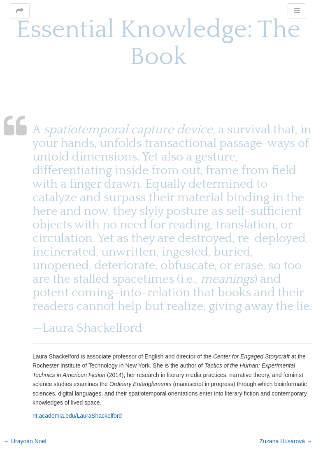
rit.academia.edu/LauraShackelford (77, 415)
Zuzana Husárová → (286, 441)
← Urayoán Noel (25, 441)
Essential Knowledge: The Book (158, 43)
